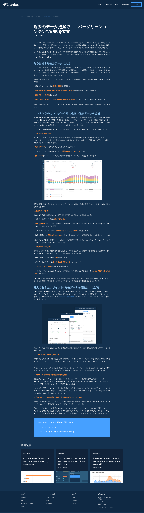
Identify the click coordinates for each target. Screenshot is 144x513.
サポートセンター (51, 498)
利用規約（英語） (102, 505)
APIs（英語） (50, 504)
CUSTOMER (29, 17)
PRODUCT (47, 17)
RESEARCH (56, 17)
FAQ (47, 501)
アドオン (23, 507)
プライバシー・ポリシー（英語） (107, 508)
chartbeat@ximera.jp (103, 502)
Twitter (73, 498)
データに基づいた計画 (67, 297)
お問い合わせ (125, 4)
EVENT (38, 17)
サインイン (136, 4)
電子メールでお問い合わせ (49, 432)
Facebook (74, 501)
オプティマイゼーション (27, 504)
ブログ (116, 4)
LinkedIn (74, 504)
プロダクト (101, 4)
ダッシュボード (25, 498)
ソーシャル (109, 4)
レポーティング (25, 501)
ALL (22, 17)
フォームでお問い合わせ (49, 427)
